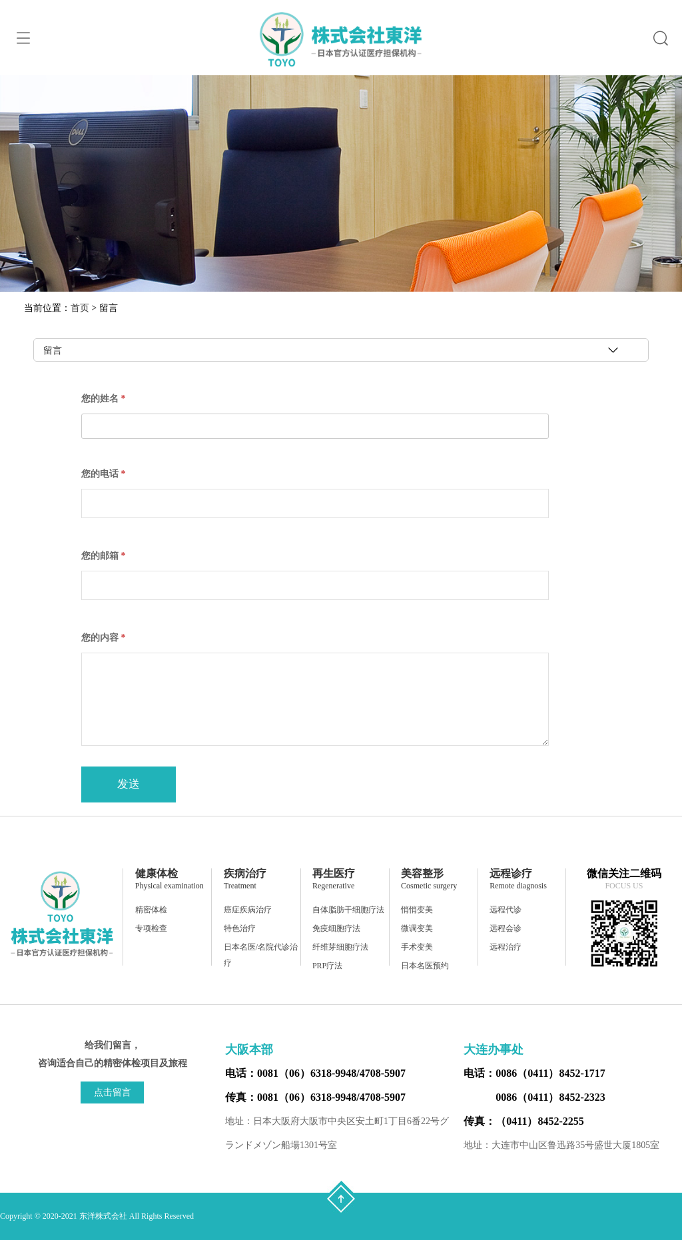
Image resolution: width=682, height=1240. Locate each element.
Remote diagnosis (518, 885)
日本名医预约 (425, 965)
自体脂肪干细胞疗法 (348, 909)
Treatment (240, 885)
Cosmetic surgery (429, 885)
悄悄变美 (417, 909)
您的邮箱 (103, 556)
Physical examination (169, 885)
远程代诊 (505, 909)
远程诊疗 (511, 873)
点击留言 (112, 1092)
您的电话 (103, 474)
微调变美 (417, 928)
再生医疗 (333, 873)
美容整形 (422, 873)
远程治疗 (505, 947)
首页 (80, 308)
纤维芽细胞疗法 (340, 947)
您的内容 (103, 638)
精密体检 (151, 909)
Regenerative (333, 885)
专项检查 (151, 928)
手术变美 (417, 947)
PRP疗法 (327, 965)
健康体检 (156, 873)
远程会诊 (505, 928)
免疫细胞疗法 (336, 928)
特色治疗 (240, 928)
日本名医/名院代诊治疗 (261, 955)
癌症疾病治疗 (248, 909)
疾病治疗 (245, 873)
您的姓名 (103, 399)
